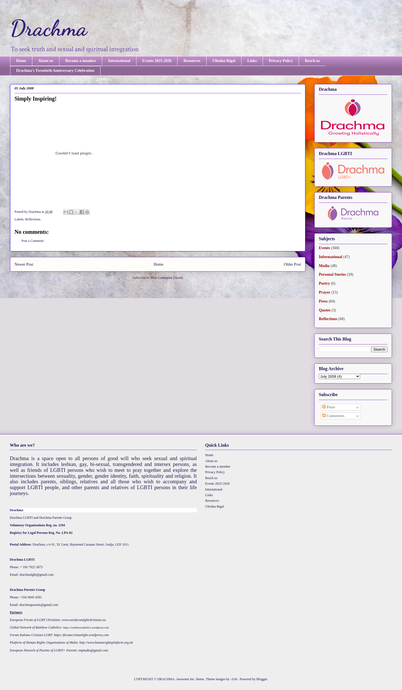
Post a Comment (32, 241)
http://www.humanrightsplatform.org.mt (106, 642)
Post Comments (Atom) (167, 278)
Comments (333, 416)
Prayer (324, 292)
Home (21, 61)
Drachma (48, 28)
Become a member (80, 61)
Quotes (325, 310)
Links (252, 61)
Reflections (32, 219)
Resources (191, 61)
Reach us (312, 61)
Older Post (292, 264)
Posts (328, 407)
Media (324, 266)
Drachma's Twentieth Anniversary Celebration (55, 70)
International (119, 61)
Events (324, 248)
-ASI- (234, 679)
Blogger (262, 679)
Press (323, 301)
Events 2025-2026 (157, 61)
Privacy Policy (281, 61)
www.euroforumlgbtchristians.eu (84, 620)
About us (45, 61)
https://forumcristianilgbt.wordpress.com (81, 635)
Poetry (324, 283)
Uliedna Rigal (223, 61)
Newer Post (24, 264)
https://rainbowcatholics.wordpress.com (86, 627)
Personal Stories (332, 274)
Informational (330, 257)
